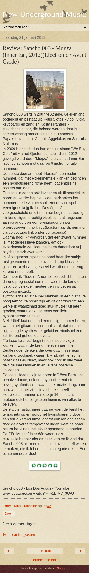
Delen (8, 513)
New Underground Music (44, 14)
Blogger (61, 568)
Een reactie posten (19, 534)
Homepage (44, 550)
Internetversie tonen (44, 560)
